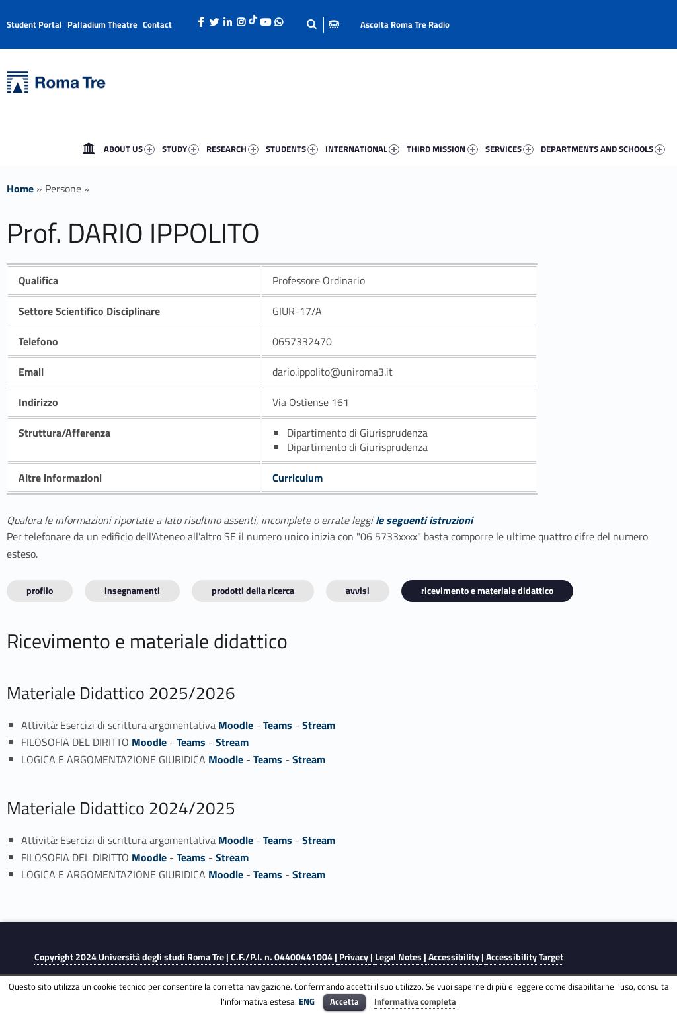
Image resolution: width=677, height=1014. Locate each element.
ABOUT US (130, 149)
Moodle (235, 725)
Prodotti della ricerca (253, 590)
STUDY (182, 149)
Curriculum (297, 478)
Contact (157, 24)
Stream (318, 725)
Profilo (39, 590)
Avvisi (358, 590)
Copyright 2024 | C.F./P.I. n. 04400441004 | (186, 957)
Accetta (344, 1001)
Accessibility (453, 957)
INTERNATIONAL (363, 149)
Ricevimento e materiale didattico (487, 590)
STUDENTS (293, 149)
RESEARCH (233, 149)
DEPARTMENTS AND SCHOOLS (604, 149)
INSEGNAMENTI (132, 590)
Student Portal (34, 24)
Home (88, 149)
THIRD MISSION (443, 149)
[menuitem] (88, 149)
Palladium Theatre (102, 24)
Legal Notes (398, 957)
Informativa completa (415, 1001)
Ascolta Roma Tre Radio (405, 24)
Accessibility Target (524, 957)
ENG (307, 1001)
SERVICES (510, 149)
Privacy (353, 957)
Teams (277, 725)
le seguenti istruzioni (424, 520)
